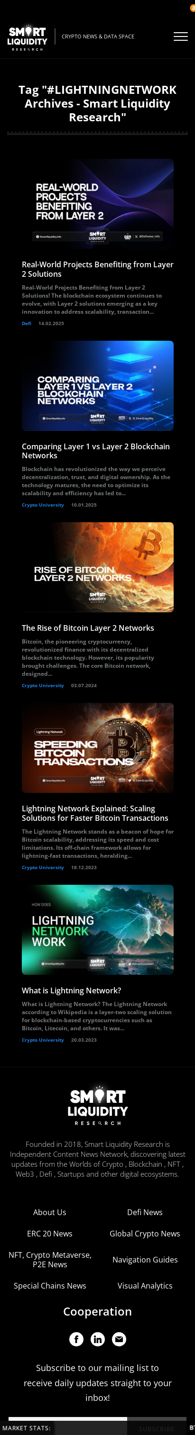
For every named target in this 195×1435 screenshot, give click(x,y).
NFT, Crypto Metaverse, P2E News (50, 1260)
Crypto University (43, 504)
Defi (26, 323)
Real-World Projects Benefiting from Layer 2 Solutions (98, 269)
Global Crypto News (145, 1233)
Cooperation (97, 1311)
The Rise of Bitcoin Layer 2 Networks (88, 628)
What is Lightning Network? (71, 990)
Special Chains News (50, 1286)
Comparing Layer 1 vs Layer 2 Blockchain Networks (96, 451)
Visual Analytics (145, 1286)
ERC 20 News (50, 1233)
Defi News (145, 1212)
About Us (49, 1212)
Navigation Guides (145, 1259)
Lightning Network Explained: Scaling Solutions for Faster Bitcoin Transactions (95, 813)
